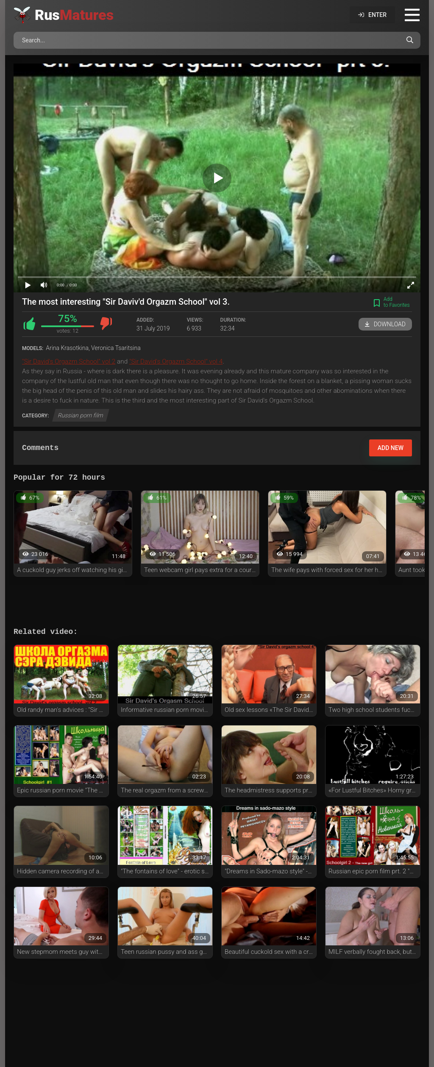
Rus (74, 14)
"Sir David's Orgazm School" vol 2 (68, 361)
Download (385, 324)
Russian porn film (80, 415)
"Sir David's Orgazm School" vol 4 (176, 361)
